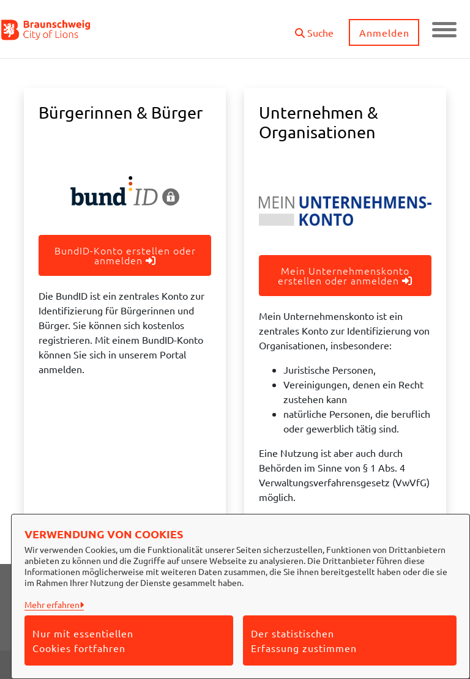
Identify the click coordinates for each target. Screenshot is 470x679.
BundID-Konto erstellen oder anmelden (125, 255)
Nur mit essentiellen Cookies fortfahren (82, 640)
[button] (314, 28)
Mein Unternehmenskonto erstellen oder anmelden (345, 275)
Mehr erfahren (52, 604)
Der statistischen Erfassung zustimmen (304, 640)
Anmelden (384, 32)
